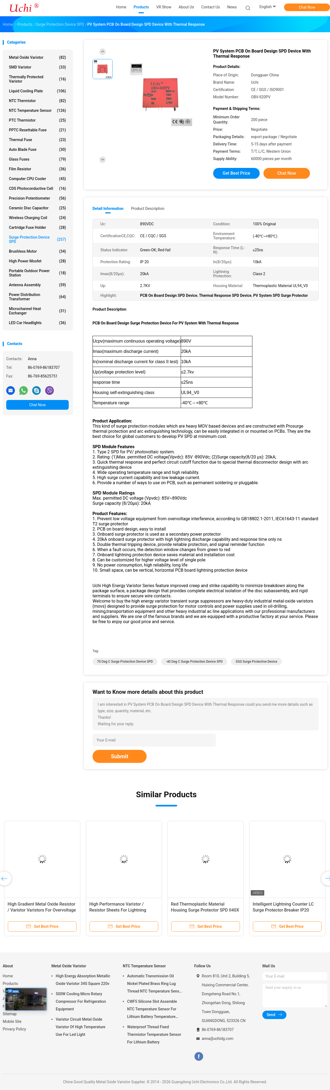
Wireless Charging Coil (37, 217)
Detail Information (108, 208)
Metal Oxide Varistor (37, 57)
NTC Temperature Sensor (37, 110)
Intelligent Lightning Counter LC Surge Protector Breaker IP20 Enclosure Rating (283, 910)
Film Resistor (37, 169)
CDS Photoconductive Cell (37, 188)
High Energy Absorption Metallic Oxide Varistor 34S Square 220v (83, 980)
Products (10, 983)
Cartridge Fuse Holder (37, 227)
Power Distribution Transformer (37, 296)
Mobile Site (12, 1021)
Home (8, 976)
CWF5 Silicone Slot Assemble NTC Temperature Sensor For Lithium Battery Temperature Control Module (152, 1009)
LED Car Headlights (37, 323)
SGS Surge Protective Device (256, 661)
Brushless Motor (37, 251)
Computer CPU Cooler (37, 178)
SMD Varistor (37, 67)
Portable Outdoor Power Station (37, 273)
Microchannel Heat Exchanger (37, 311)
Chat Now (307, 7)
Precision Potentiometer (37, 198)
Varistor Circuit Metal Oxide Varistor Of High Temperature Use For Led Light (80, 1027)
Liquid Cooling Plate (37, 91)
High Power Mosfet (37, 261)
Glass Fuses (37, 159)
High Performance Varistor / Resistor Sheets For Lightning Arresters (117, 910)
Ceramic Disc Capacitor (37, 208)
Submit (119, 756)
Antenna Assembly (37, 285)
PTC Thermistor (37, 120)
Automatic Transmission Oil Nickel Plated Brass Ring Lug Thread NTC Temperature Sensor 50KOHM (155, 984)
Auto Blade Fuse (37, 149)
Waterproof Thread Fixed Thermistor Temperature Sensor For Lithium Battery (154, 1034)
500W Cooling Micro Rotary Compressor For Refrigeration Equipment (81, 1001)
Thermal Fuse (37, 139)
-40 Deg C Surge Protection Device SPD (194, 661)
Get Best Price (236, 173)
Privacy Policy (14, 1029)
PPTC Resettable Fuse (37, 130)
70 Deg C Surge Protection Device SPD (125, 661)
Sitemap (9, 1014)
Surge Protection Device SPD (37, 239)
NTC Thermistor (37, 100)
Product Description (147, 208)
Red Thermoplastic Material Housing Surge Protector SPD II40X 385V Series (205, 910)
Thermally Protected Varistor (37, 79)
